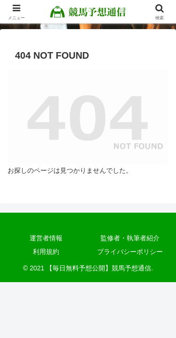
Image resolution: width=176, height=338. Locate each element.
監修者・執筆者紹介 (130, 238)
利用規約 (46, 251)
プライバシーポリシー (130, 251)
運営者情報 (46, 238)
